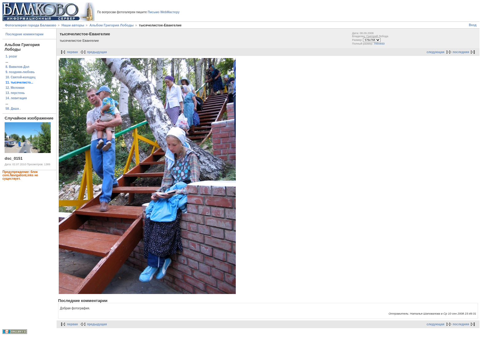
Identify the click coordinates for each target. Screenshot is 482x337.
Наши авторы (72, 25)
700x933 (379, 43)
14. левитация (16, 98)
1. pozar (11, 56)
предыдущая (97, 52)
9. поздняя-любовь (20, 72)
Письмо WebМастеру (164, 12)
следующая (435, 52)
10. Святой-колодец (20, 77)
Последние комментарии (25, 34)
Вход (472, 25)
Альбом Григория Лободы (111, 25)
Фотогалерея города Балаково (30, 25)
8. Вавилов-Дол (17, 67)
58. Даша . (13, 108)
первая (72, 52)
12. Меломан (15, 87)
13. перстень (15, 93)
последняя (461, 52)
